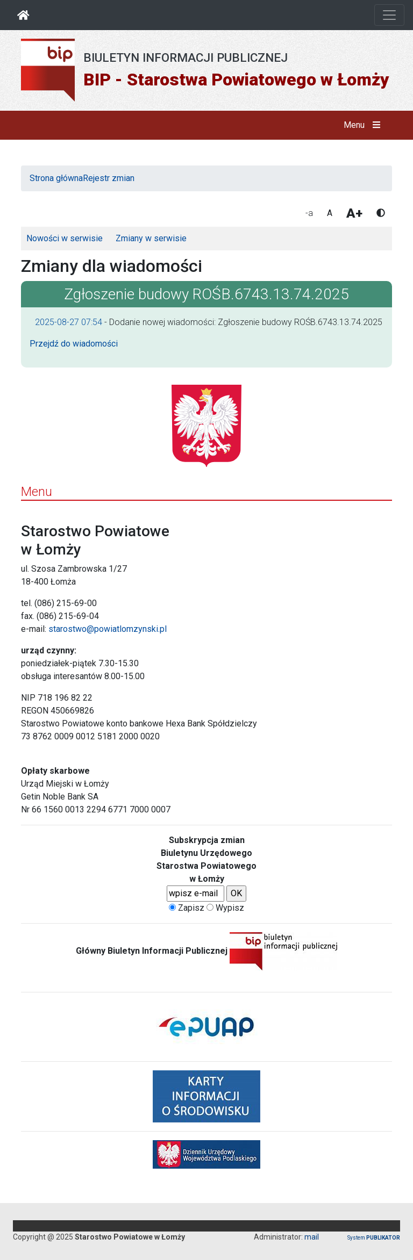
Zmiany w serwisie (151, 238)
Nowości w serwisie (64, 238)
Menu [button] (364, 125)
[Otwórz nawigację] (389, 15)
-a (309, 213)
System (373, 1238)
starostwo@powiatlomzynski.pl (107, 629)
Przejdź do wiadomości (74, 344)
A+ (354, 213)
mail (311, 1237)
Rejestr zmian (108, 178)
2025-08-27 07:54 (68, 322)
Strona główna (56, 178)
